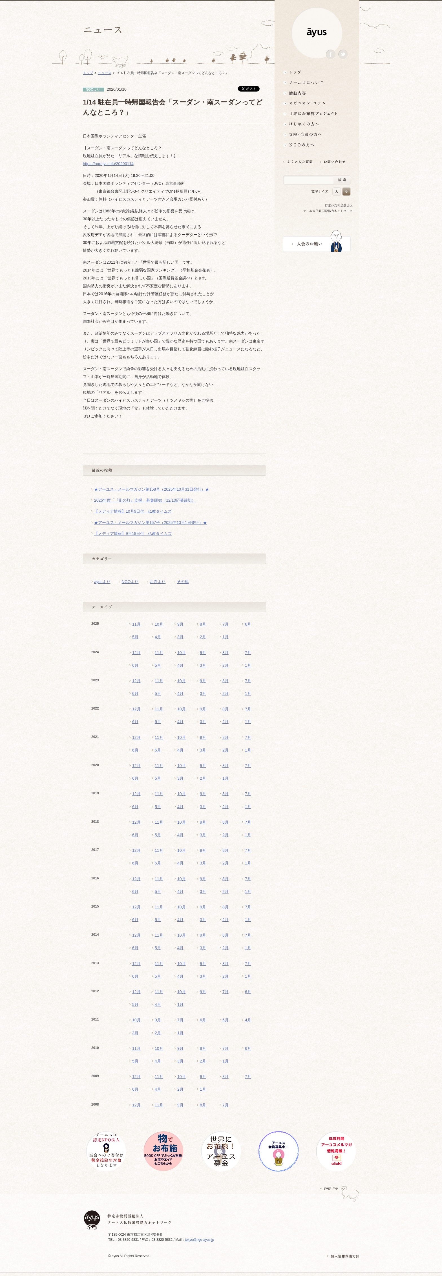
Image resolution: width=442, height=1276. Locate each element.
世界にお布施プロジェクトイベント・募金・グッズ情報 (316, 113)
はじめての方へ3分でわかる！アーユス (316, 124)
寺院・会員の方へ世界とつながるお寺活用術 (316, 134)
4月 (158, 637)
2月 (203, 637)
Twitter (343, 54)
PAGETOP (329, 1188)
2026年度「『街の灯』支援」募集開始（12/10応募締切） (145, 500)
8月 (203, 624)
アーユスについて (316, 82)
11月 (136, 624)
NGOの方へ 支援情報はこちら (316, 145)
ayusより (102, 581)
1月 (225, 637)
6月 (248, 624)
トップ (316, 72)
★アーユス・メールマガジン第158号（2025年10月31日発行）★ (151, 489)
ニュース (104, 73)
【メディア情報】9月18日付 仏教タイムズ (133, 533)
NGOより (130, 581)
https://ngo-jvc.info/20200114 (108, 163)
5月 (135, 637)
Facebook (330, 54)
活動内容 (316, 92)
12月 (136, 652)
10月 (159, 624)
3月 (180, 637)
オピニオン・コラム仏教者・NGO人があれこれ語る (316, 103)
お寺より (157, 581)
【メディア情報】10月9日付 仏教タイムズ (133, 511)
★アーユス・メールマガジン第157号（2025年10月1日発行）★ (150, 522)
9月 (180, 624)
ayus (316, 33)
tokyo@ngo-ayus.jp (199, 1240)
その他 (183, 581)
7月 (225, 624)
